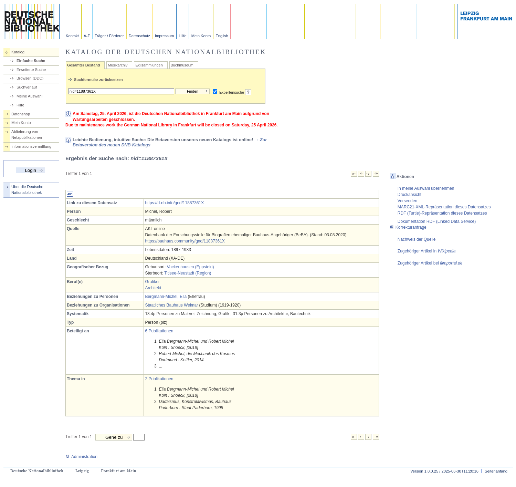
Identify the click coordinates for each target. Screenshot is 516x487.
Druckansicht (409, 194)
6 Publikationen (159, 331)
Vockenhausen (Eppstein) (190, 267)
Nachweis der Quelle (417, 239)
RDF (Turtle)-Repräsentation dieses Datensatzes (442, 213)
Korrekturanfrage (408, 227)
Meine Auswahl (29, 96)
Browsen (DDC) (30, 78)
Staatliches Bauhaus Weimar (171, 305)
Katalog (17, 52)
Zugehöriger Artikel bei (430, 263)
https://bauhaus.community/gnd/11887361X (185, 241)
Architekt (153, 288)
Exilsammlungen (148, 65)
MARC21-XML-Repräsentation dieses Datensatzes (444, 207)
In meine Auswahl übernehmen (426, 188)
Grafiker (152, 281)
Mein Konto (201, 36)
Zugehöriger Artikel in (427, 251)
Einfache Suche (31, 61)
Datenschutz (139, 36)
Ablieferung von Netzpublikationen (26, 134)
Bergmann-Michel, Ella (166, 296)
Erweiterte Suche (31, 70)
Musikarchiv (117, 65)
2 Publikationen (159, 378)
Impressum (164, 36)
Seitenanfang (496, 471)
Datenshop (20, 114)
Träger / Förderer (109, 36)
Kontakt (72, 36)
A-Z (87, 36)
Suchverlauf (27, 87)
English (221, 36)
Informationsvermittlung (31, 146)
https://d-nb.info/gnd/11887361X (174, 202)
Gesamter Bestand (83, 65)
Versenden (407, 200)
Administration (81, 456)
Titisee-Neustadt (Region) (187, 273)
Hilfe (182, 36)
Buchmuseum (182, 65)
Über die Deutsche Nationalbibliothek (27, 190)
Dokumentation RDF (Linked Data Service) (437, 221)
